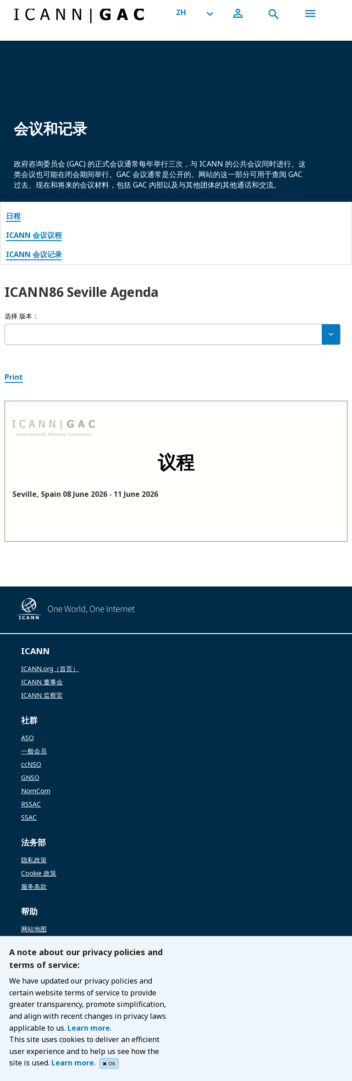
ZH (181, 12)
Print (14, 377)
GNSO (30, 777)
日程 (13, 216)
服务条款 (34, 886)
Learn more (88, 1028)
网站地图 (34, 929)
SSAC (29, 817)
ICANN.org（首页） (50, 668)
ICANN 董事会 (42, 682)
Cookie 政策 (38, 873)
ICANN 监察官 (42, 695)
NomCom (35, 790)
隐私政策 (34, 859)
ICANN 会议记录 (34, 254)
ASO (27, 737)
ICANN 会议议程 (34, 235)
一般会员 (34, 751)
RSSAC (31, 804)
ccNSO (31, 764)
